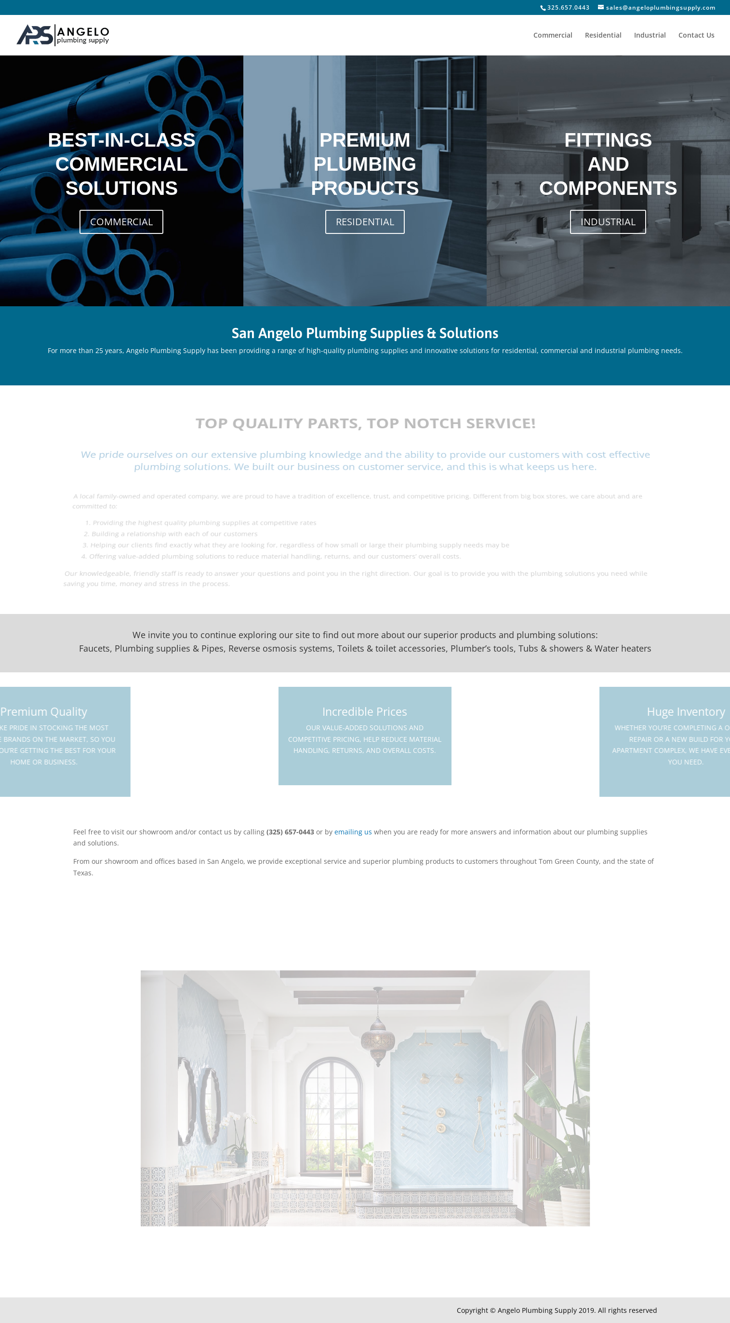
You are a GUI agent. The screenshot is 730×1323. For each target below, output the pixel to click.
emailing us (353, 831)
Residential (603, 36)
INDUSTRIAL (608, 221)
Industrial (650, 36)
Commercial (552, 36)
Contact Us (696, 36)
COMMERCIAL (121, 221)
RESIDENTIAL (365, 221)
